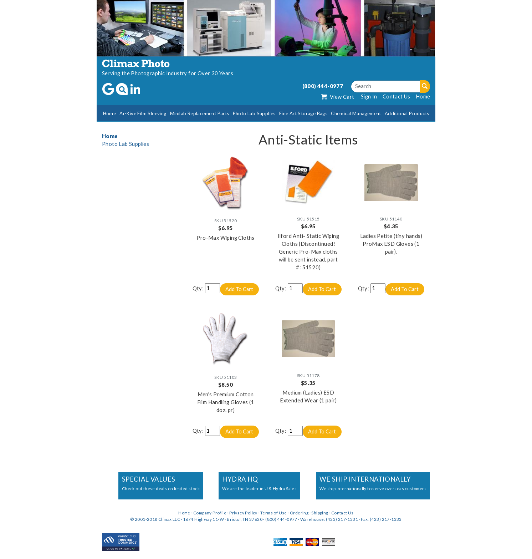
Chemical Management (356, 113)
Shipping (319, 512)
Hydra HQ (240, 479)
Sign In (369, 96)
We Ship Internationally (365, 479)
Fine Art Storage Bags (303, 113)
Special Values (148, 479)
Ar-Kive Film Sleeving (142, 113)
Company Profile (209, 512)
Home (423, 96)
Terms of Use (273, 512)
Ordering (299, 512)
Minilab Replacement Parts (199, 113)
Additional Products (407, 113)
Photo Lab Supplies (254, 113)
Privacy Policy (243, 512)
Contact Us (396, 96)
